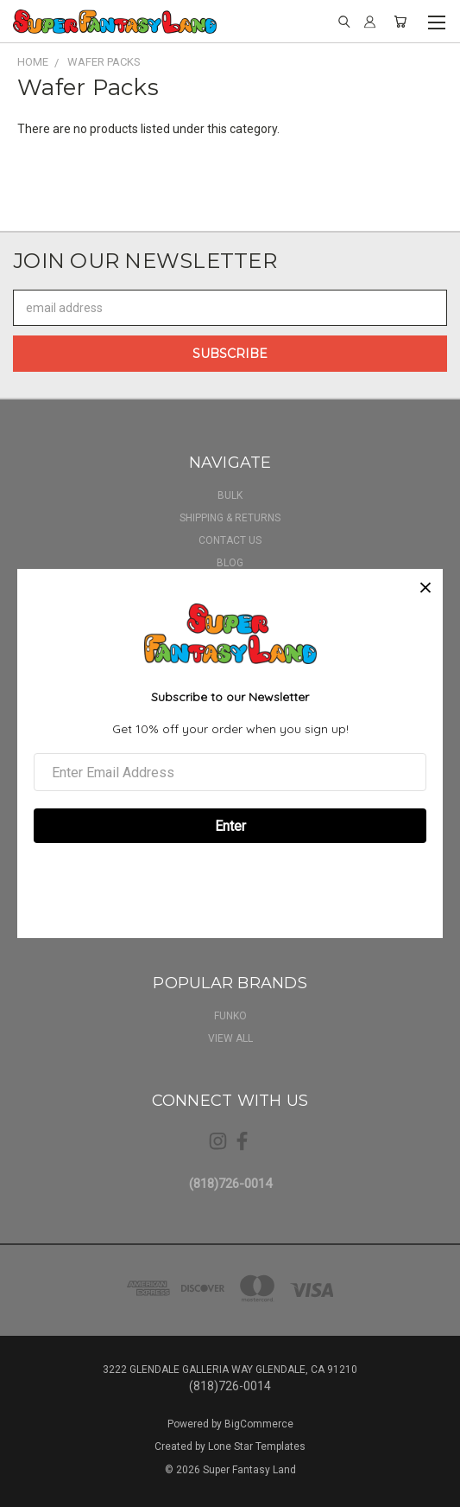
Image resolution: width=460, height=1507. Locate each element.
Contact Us (230, 540)
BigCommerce (258, 1424)
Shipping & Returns (230, 518)
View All (230, 1038)
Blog (230, 563)
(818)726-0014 (230, 1183)
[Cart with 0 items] (400, 21)
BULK (230, 495)
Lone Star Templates (257, 1446)
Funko (230, 1016)
